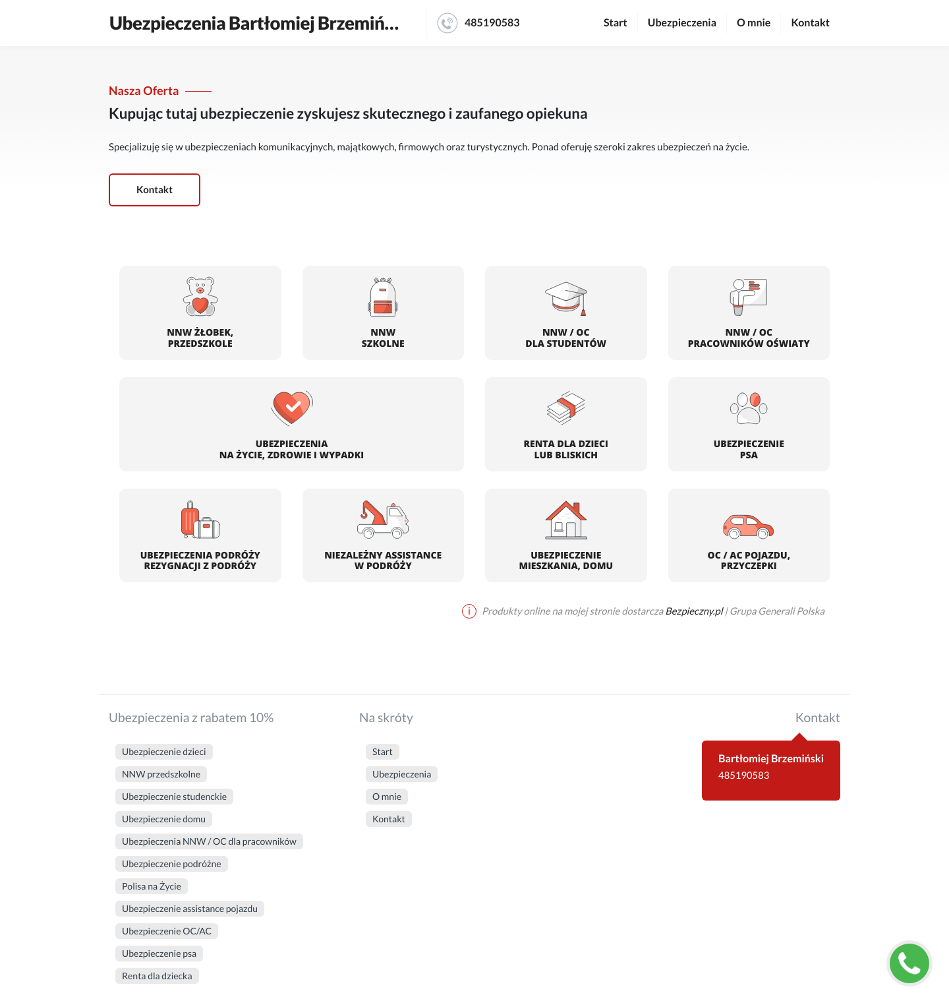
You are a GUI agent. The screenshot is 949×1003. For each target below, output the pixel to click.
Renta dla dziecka (157, 975)
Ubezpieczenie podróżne (171, 863)
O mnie (753, 22)
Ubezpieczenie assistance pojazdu (190, 908)
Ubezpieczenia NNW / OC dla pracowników (209, 841)
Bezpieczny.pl (693, 611)
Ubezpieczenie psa (159, 953)
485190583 (478, 23)
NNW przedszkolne (161, 773)
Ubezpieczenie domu (164, 818)
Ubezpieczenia (682, 22)
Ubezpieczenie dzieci (164, 751)
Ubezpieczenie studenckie (174, 796)
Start (615, 22)
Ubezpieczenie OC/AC (167, 930)
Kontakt (810, 22)
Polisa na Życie (151, 886)
